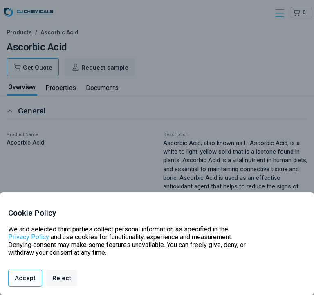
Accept (25, 278)
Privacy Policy (28, 237)
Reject (61, 278)
